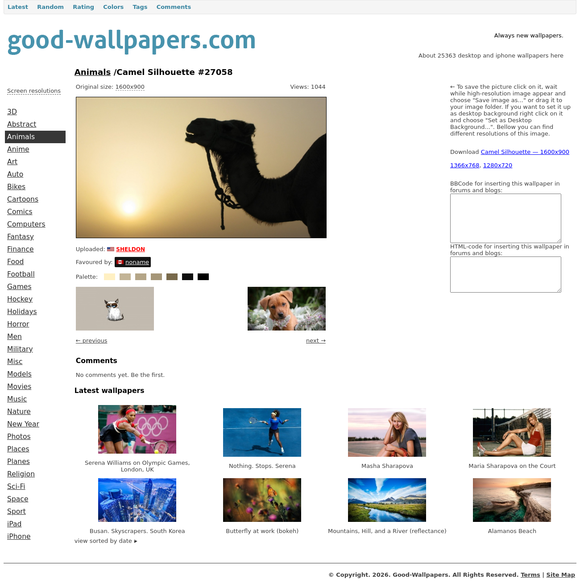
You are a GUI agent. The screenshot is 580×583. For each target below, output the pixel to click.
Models (19, 374)
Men (14, 337)
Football (21, 274)
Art (12, 162)
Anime (18, 149)
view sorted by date (106, 541)
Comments (174, 7)
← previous (92, 340)
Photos (19, 437)
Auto (15, 174)
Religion (21, 474)
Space (18, 499)
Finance (20, 249)
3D (12, 112)
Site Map (561, 574)
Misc (15, 362)
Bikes (16, 187)
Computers (26, 224)
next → (316, 340)
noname (137, 262)
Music (17, 399)
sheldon (130, 248)
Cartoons (22, 199)
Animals (21, 137)
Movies (19, 387)
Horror (18, 324)
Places (18, 449)
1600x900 (130, 86)
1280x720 (498, 165)
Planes (18, 462)
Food (15, 262)
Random (50, 7)
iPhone (19, 537)
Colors (113, 7)
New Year (23, 424)
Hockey (20, 299)
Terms (530, 574)
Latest (18, 7)
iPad (14, 524)
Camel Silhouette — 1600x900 (525, 152)
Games (19, 287)
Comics (20, 212)
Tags (140, 7)
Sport (16, 512)
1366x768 (465, 165)
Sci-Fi (16, 487)
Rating (83, 7)
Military (20, 349)
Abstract (21, 124)
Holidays (22, 312)
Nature (19, 412)
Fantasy (20, 237)
